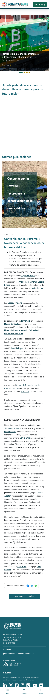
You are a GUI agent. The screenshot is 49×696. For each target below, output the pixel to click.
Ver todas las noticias (24, 596)
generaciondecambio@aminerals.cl (18, 653)
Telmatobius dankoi (12, 428)
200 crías (25, 391)
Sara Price (21, 566)
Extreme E (25, 320)
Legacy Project (28, 275)
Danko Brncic (25, 437)
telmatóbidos (10, 431)
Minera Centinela (11, 324)
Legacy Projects (15, 303)
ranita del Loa (37, 288)
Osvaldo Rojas (16, 348)
